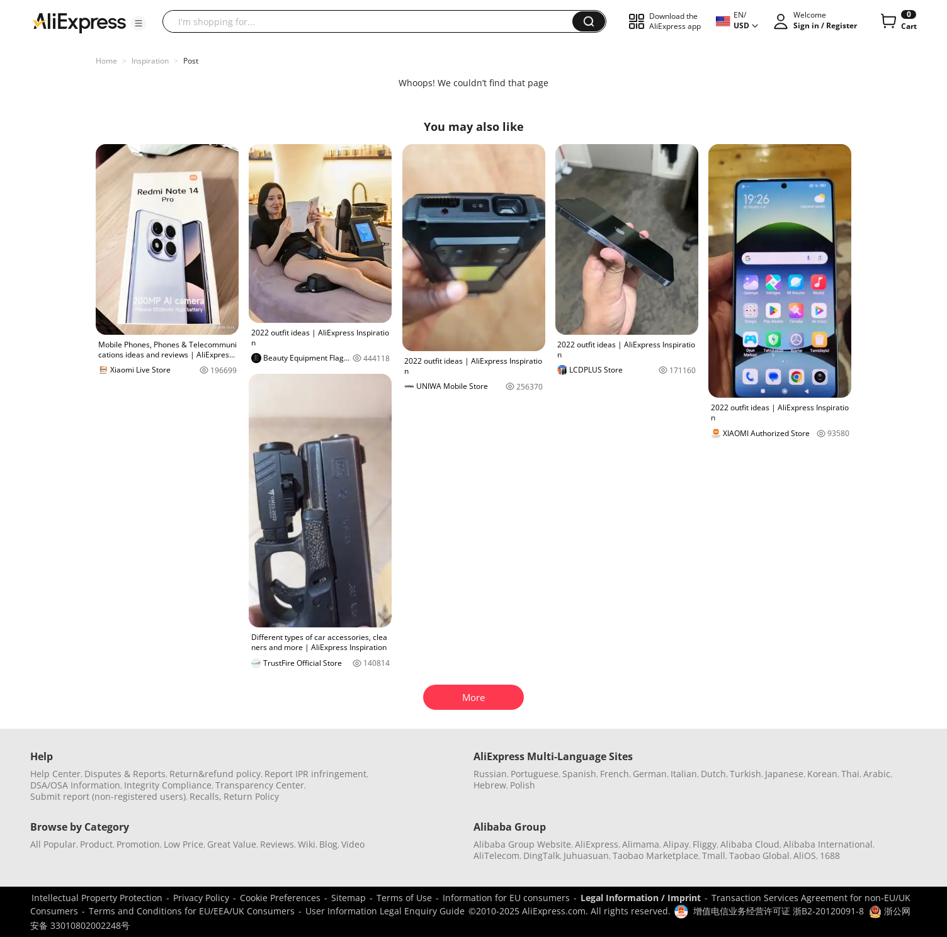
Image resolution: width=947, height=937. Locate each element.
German (650, 774)
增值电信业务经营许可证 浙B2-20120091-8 (778, 911)
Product (96, 844)
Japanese (784, 774)
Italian (684, 774)
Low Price (183, 844)
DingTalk (541, 855)
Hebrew (490, 785)
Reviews (277, 844)
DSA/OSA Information (75, 785)
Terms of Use (404, 898)
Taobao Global (759, 855)
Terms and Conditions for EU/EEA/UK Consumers (192, 911)
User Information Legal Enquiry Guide (385, 911)
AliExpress (596, 844)
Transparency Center (259, 785)
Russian (490, 774)
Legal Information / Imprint (641, 898)
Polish (522, 785)
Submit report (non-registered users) (108, 796)
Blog (328, 844)
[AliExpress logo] (79, 22)
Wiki (306, 844)
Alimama (640, 844)
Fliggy (705, 844)
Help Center (55, 774)
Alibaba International (828, 844)
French (614, 774)
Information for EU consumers (506, 898)
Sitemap (348, 898)
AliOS (804, 855)
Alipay (676, 844)
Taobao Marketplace (655, 855)
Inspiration (150, 60)
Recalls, (206, 796)
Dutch (713, 774)
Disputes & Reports (125, 774)
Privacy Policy (201, 898)
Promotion (138, 844)
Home (106, 60)
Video (353, 844)
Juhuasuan (586, 855)
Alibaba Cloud (750, 844)
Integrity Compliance (168, 785)
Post (190, 60)
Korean (822, 774)
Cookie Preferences (280, 898)
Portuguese (535, 774)
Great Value (231, 844)
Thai (850, 774)
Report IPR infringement (315, 774)
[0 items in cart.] (897, 21)
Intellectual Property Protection (96, 898)
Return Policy (251, 796)
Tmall (713, 855)
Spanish (579, 774)
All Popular (53, 844)
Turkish (745, 774)
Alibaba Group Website (522, 844)
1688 (830, 855)
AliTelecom (496, 855)
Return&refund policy (215, 774)
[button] (138, 23)
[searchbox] (372, 21)
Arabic (876, 774)
